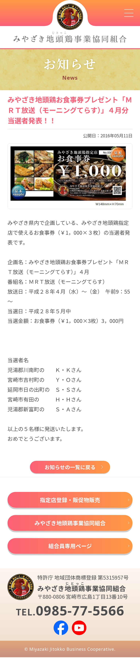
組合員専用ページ (70, 557)
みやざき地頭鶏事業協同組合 (70, 530)
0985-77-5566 (80, 623)
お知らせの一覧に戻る (70, 468)
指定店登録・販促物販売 (70, 504)
